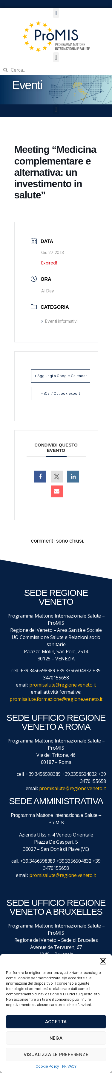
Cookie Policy (47, 1066)
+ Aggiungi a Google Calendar (60, 376)
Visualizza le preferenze (56, 1054)
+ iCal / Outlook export (60, 393)
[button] (103, 961)
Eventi (27, 85)
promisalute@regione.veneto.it (62, 685)
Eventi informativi (59, 321)
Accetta (56, 1022)
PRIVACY (69, 1066)
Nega (56, 1038)
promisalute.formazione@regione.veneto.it (56, 699)
